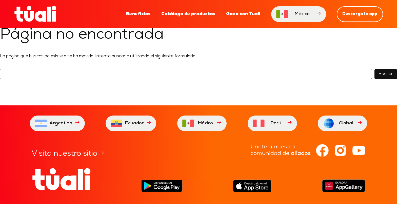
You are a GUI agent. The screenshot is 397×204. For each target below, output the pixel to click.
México (298, 14)
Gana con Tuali (243, 14)
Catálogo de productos (188, 14)
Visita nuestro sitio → (68, 154)
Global (342, 123)
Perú (272, 123)
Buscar (386, 74)
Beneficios (138, 14)
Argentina (57, 123)
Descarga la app (360, 14)
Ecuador (131, 123)
